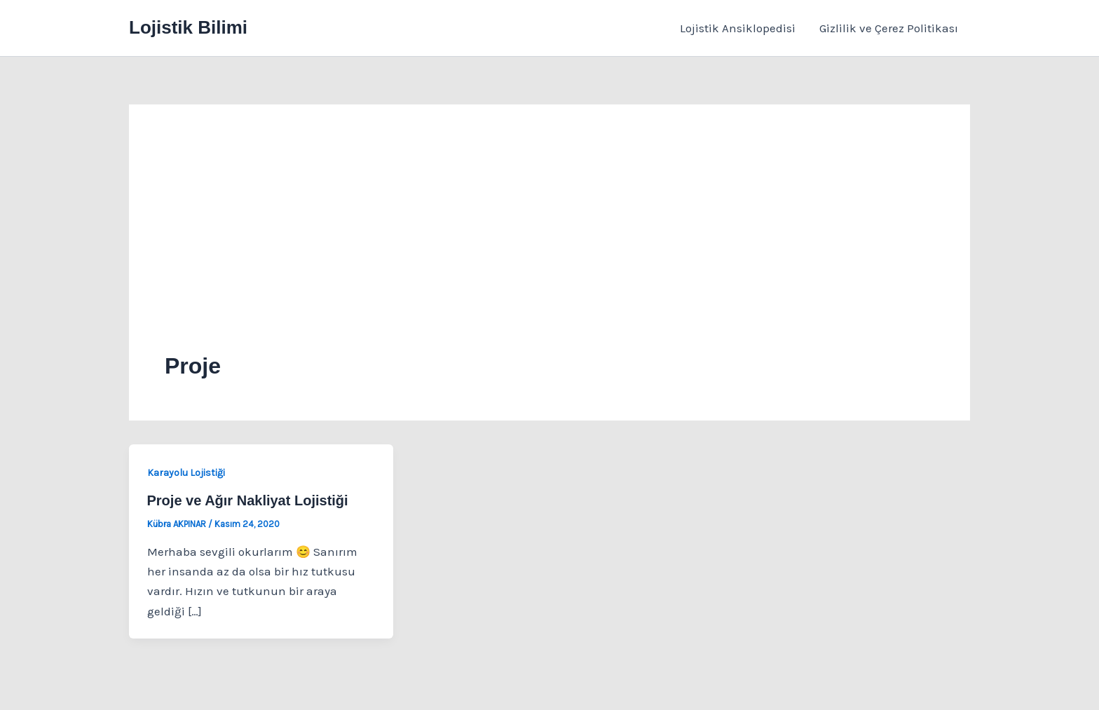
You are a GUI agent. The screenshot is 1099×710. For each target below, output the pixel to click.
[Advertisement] (549, 245)
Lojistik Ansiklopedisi (738, 28)
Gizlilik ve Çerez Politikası (888, 28)
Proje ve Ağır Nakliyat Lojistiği (247, 500)
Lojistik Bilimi (188, 27)
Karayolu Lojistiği (186, 473)
